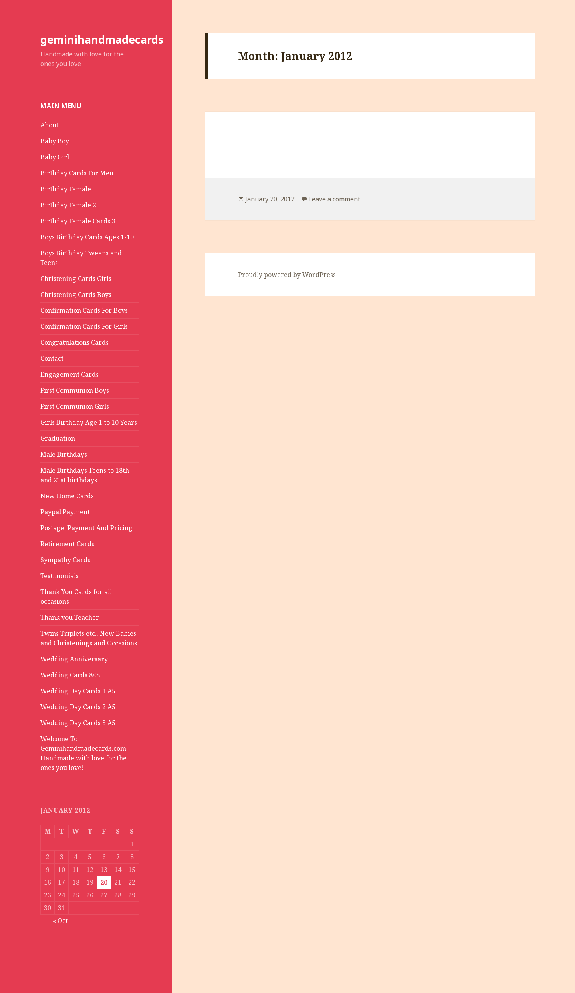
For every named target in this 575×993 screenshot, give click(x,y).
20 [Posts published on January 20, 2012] (103, 882)
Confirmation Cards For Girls (84, 326)
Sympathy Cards (65, 559)
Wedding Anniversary (74, 659)
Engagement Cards (69, 374)
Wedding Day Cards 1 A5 (77, 691)
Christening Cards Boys (75, 294)
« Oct (60, 920)
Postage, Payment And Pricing (86, 527)
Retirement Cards (67, 543)
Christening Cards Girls (75, 278)
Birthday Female (65, 189)
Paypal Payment (65, 511)
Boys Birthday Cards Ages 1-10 (87, 237)
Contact (51, 358)
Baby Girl (54, 157)
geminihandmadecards (101, 39)
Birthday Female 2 (68, 205)
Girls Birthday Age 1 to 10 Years (88, 422)
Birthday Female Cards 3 (77, 221)
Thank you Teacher (69, 617)
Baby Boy (54, 141)
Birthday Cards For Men (76, 173)
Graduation (57, 438)
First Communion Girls (74, 406)
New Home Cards (67, 496)
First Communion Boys (74, 390)
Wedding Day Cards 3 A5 (77, 722)
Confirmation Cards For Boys (84, 310)
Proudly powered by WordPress (287, 274)
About (49, 125)
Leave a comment (334, 199)
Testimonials (59, 575)
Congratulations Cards (74, 342)
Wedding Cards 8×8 (70, 675)
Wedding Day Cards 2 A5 (77, 706)
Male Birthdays (63, 454)
